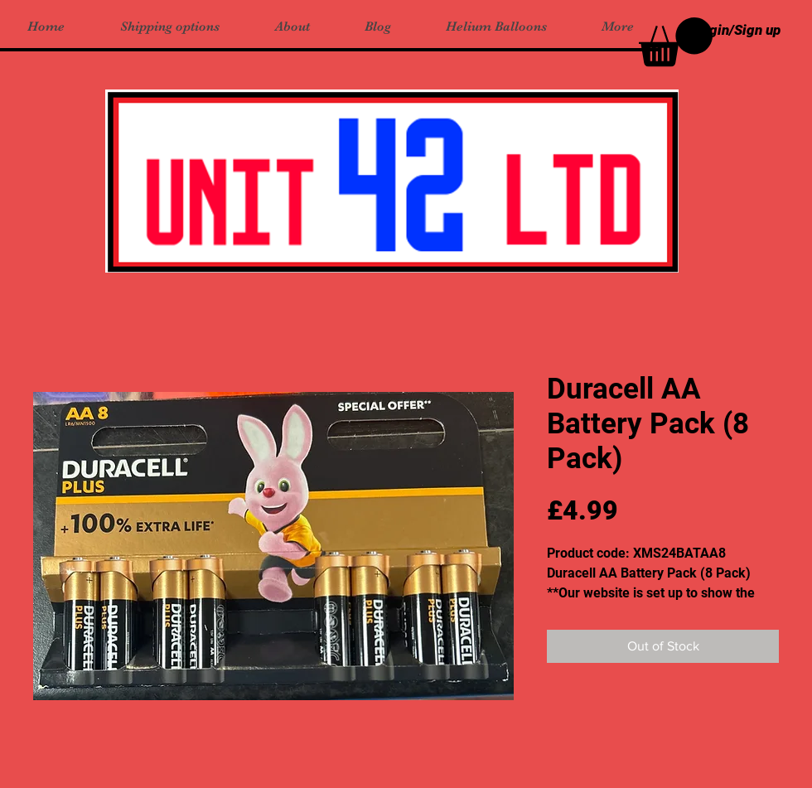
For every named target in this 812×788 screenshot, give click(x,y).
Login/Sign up (737, 30)
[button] (676, 41)
